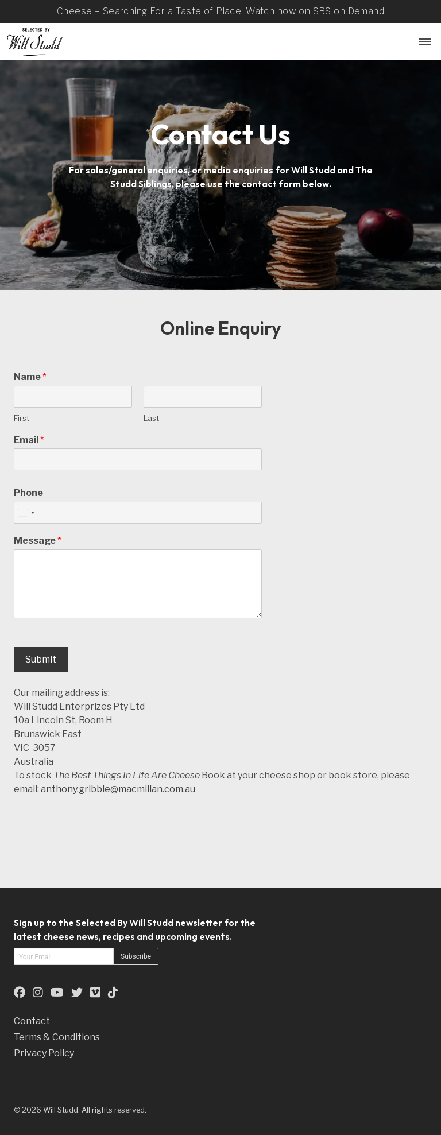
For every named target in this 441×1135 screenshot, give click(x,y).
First (21, 418)
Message (37, 540)
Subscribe (136, 956)
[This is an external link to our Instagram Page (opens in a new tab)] (38, 992)
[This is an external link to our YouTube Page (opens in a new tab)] (57, 992)
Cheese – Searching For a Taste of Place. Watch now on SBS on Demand (220, 11)
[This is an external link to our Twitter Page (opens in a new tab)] (77, 992)
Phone (28, 492)
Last (151, 418)
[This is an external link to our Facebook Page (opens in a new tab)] (19, 992)
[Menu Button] (424, 41)
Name (30, 376)
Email (29, 440)
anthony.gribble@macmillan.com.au (118, 789)
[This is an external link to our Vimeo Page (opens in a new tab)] (95, 992)
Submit (40, 659)
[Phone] (138, 513)
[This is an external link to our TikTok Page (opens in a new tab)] (113, 992)
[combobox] (26, 513)
